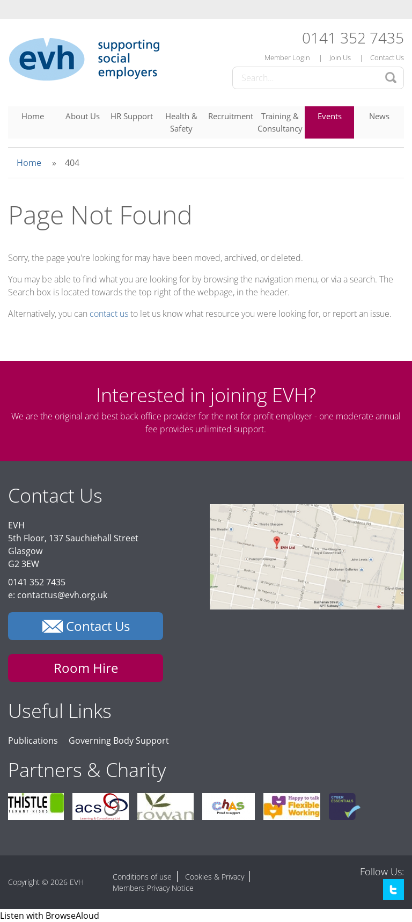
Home (32, 116)
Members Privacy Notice (153, 888)
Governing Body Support (119, 740)
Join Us (340, 57)
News (379, 116)
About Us (82, 116)
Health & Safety (181, 122)
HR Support (132, 116)
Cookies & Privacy (214, 877)
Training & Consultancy (280, 122)
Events (330, 116)
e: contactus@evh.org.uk (57, 595)
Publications (33, 740)
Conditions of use (142, 877)
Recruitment (230, 116)
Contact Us (387, 57)
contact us (109, 314)
